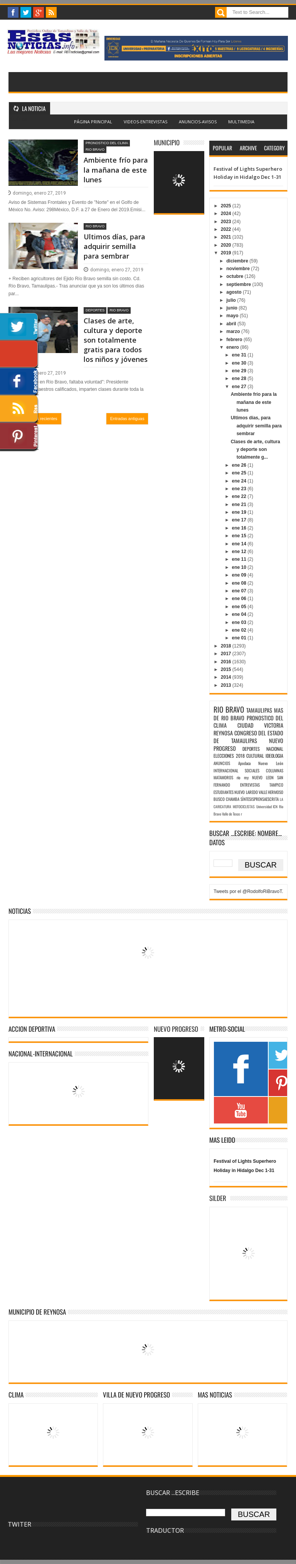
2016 (226, 661)
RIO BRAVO (95, 149)
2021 (226, 237)
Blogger (165, 126)
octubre (235, 276)
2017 (226, 653)
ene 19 (240, 512)
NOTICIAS (19, 911)
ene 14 (240, 544)
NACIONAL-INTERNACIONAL (40, 1053)
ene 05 (240, 606)
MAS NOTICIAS (215, 1394)
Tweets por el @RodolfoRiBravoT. (248, 891)
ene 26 (240, 465)
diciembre (237, 261)
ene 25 (240, 473)
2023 (226, 221)
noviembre (238, 268)
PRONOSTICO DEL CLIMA (107, 143)
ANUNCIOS (222, 763)
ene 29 (240, 370)
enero (233, 347)
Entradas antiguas (127, 418)
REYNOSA (223, 733)
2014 (226, 677)
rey (246, 777)
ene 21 (240, 504)
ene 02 (240, 630)
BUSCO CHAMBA (226, 799)
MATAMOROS (223, 777)
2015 (226, 669)
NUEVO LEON (263, 777)
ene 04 (240, 614)
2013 (226, 685)
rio (238, 777)
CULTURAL (255, 755)
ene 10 (240, 567)
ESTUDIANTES (224, 792)
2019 (226, 253)
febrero (235, 339)
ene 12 (240, 551)
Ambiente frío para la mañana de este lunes (116, 169)
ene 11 (240, 559)
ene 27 (240, 386)
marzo (233, 331)
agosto (234, 292)
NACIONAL (274, 748)
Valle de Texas (231, 814)
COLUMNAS (274, 770)
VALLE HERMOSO (271, 792)
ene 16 (240, 528)
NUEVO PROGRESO (176, 1029)
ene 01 (240, 638)
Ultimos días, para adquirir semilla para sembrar (114, 246)
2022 (226, 229)
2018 (226, 646)
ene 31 (240, 355)
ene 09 (240, 575)
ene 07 (240, 591)
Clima (16, 1394)
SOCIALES (252, 770)
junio (232, 308)
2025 (226, 206)
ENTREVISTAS (250, 785)
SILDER (217, 1198)
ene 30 (240, 363)
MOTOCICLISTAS (244, 806)
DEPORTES (95, 310)
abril (231, 323)
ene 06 (240, 598)
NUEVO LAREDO (245, 792)
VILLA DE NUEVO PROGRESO (136, 1394)
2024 (226, 213)
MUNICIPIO (167, 142)
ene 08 (240, 583)
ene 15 (240, 535)
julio (231, 300)
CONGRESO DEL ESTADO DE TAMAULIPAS (248, 737)
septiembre (239, 284)
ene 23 (240, 488)
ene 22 (240, 496)
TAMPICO (276, 785)
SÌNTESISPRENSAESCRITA (259, 799)
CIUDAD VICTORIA (260, 725)
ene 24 (240, 481)
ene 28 (240, 378)
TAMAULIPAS (259, 710)
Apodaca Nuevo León (260, 763)
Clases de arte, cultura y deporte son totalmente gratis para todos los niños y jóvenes (116, 340)
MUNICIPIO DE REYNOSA (37, 1312)
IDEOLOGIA (274, 755)
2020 (226, 245)
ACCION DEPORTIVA (31, 1029)
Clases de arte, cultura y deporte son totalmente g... (255, 449)
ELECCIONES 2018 (229, 755)
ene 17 (240, 520)
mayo (233, 315)
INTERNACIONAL (226, 770)
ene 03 (240, 622)
